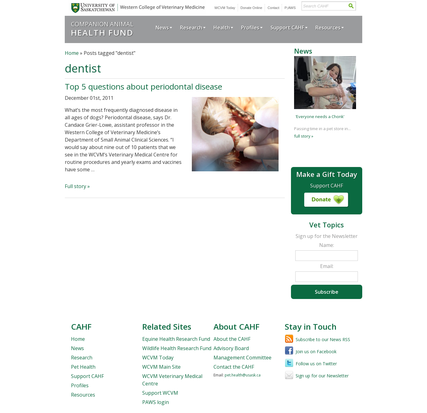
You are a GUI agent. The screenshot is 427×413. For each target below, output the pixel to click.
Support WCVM (160, 392)
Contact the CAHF (234, 366)
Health (222, 27)
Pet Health (83, 366)
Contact (273, 8)
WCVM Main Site (161, 366)
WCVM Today (224, 8)
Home (72, 53)
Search (351, 6)
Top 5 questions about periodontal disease (143, 86)
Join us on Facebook (316, 351)
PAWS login (155, 402)
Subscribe (326, 291)
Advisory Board (231, 348)
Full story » (77, 186)
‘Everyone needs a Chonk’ (320, 116)
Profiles (250, 27)
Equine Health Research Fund (176, 339)
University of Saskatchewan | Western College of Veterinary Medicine (137, 8)
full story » (303, 136)
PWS (290, 8)
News (162, 27)
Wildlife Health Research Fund (176, 348)
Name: (326, 245)
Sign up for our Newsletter (322, 376)
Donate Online (251, 8)
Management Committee (242, 357)
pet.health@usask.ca (243, 375)
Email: (326, 266)
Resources (328, 27)
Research (191, 27)
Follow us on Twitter (316, 364)
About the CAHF (232, 339)
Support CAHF (287, 27)
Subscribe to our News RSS (323, 339)
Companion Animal (102, 28)
